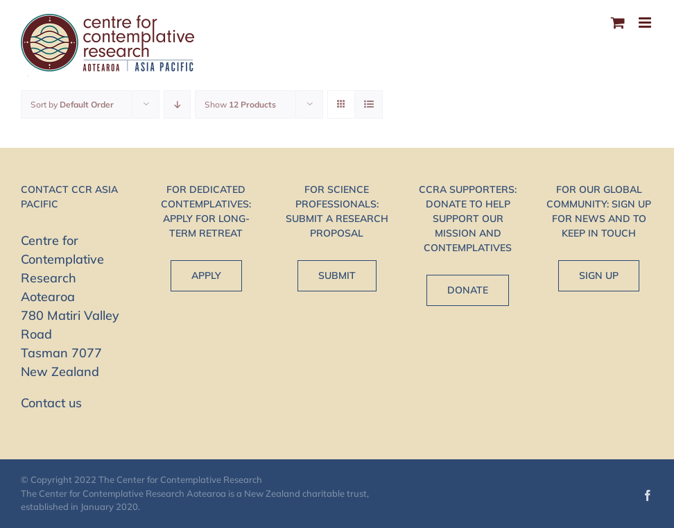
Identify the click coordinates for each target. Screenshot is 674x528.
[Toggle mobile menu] (646, 22)
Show (240, 104)
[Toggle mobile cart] (618, 22)
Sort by (72, 104)
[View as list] (368, 104)
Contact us (51, 403)
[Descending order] (177, 104)
